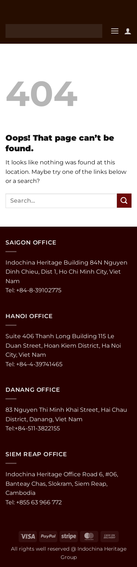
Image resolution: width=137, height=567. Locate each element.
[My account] (128, 31)
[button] (114, 31)
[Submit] (124, 200)
